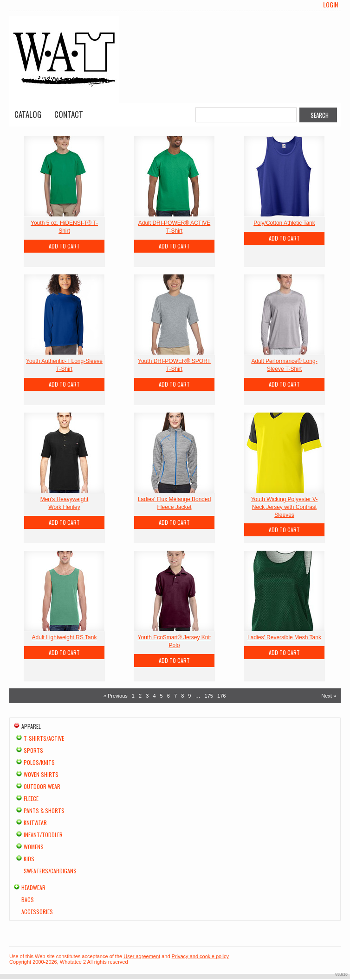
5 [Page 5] (161, 696)
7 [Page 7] (175, 696)
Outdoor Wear (42, 786)
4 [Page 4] (154, 696)
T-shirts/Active (44, 738)
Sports (33, 750)
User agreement (141, 956)
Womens (34, 847)
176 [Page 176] (221, 696)
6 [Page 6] (168, 696)
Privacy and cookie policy (200, 956)
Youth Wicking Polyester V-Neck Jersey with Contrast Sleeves (284, 507)
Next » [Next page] (328, 696)
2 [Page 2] (140, 696)
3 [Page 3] (147, 696)
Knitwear (35, 822)
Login (330, 4)
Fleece (31, 798)
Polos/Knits (39, 762)
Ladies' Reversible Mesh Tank (284, 637)
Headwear (33, 887)
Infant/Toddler (43, 835)
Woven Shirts (41, 774)
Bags (27, 899)
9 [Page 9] (189, 696)
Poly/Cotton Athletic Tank (284, 223)
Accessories (37, 911)
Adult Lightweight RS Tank (64, 637)
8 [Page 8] (182, 696)
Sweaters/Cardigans (50, 871)
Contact (68, 114)
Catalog (27, 114)
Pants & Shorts (44, 810)
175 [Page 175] (209, 696)
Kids (29, 859)
